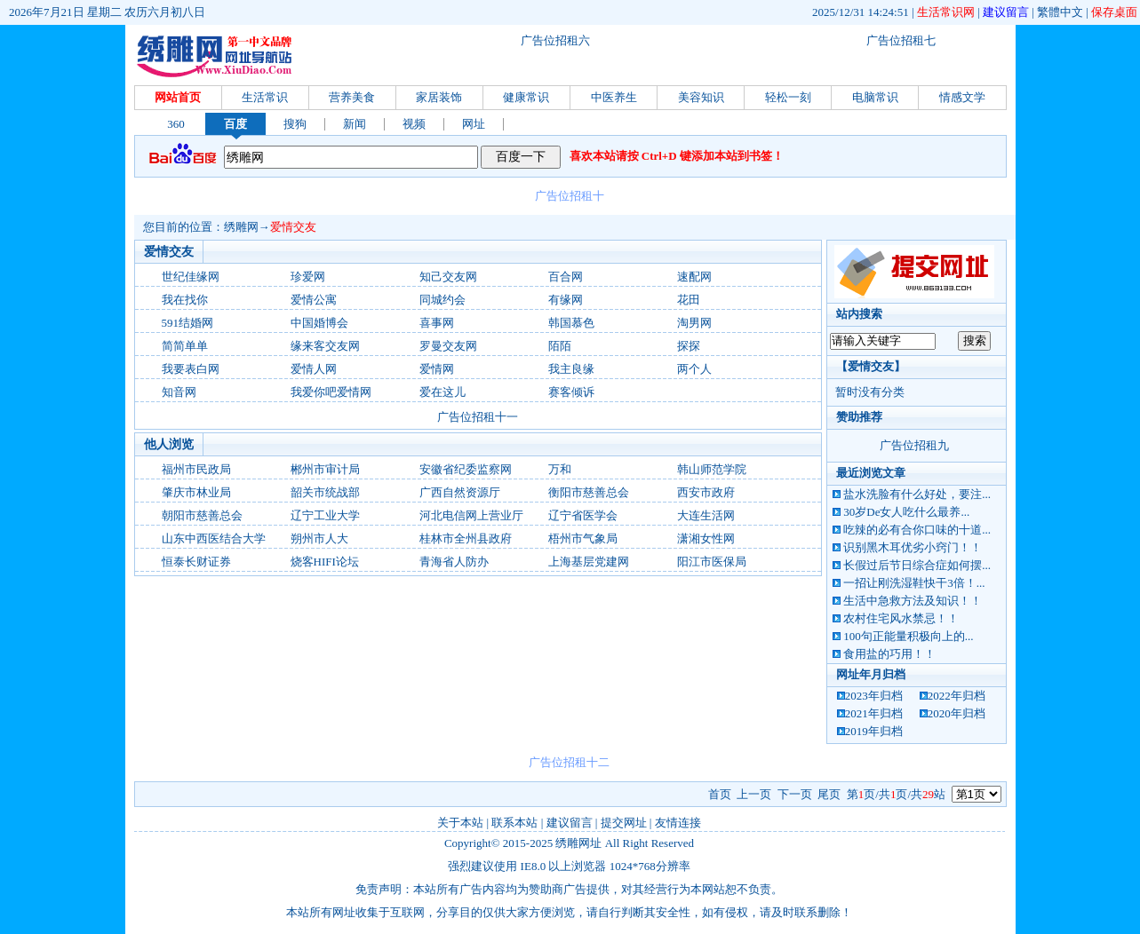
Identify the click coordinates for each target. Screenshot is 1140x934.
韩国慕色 (571, 322)
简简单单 (185, 345)
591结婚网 (188, 322)
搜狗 (295, 124)
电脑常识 (875, 97)
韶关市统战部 (325, 492)
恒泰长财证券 (196, 561)
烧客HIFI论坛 (325, 561)
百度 (235, 124)
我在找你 (185, 299)
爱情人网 (314, 369)
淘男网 (694, 322)
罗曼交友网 (448, 345)
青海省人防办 (454, 561)
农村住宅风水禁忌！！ (901, 618)
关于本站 (460, 822)
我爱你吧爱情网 (331, 392)
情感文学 (962, 97)
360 (176, 124)
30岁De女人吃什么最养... (906, 511)
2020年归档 (956, 713)
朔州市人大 (319, 538)
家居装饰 (439, 97)
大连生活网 (706, 515)
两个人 (694, 369)
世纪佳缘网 (190, 276)
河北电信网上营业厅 (471, 515)
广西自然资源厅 (459, 492)
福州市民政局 (196, 469)
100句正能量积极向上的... (908, 636)
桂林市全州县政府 (465, 538)
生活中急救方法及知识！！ (912, 600)
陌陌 (559, 345)
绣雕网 (241, 227)
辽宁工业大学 (325, 515)
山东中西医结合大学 (214, 538)
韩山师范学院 (711, 469)
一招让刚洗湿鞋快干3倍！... (914, 583)
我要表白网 (190, 369)
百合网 (565, 276)
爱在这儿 (442, 392)
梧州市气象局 (583, 538)
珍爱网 (308, 276)
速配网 (694, 276)
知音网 (179, 392)
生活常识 (265, 97)
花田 (688, 299)
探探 (688, 345)
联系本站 (514, 822)
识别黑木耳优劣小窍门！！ (912, 547)
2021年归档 (874, 713)
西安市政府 (706, 492)
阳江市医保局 (711, 561)
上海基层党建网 (588, 561)
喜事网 (436, 322)
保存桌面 (1114, 12)
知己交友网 (448, 276)
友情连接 (678, 822)
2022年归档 (956, 695)
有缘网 (565, 299)
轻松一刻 (788, 97)
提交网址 (624, 822)
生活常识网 (946, 12)
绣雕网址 (578, 843)
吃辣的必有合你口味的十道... (917, 529)
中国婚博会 (319, 322)
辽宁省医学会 (583, 515)
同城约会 (442, 299)
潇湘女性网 (706, 538)
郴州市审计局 (325, 469)
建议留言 (1006, 12)
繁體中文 (1060, 12)
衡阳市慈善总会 (588, 492)
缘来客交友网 (325, 345)
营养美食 (352, 97)
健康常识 (526, 97)
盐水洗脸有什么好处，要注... (917, 494)
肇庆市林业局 (196, 492)
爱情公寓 (314, 299)
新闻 (354, 124)
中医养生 (614, 97)
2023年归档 (874, 695)
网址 (473, 124)
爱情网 (436, 369)
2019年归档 (874, 731)
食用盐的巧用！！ (889, 654)
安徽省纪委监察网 (465, 469)
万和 (559, 469)
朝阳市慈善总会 (202, 515)
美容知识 (701, 97)
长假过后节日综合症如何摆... (917, 565)
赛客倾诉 (571, 392)
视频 (414, 124)
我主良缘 (571, 369)
